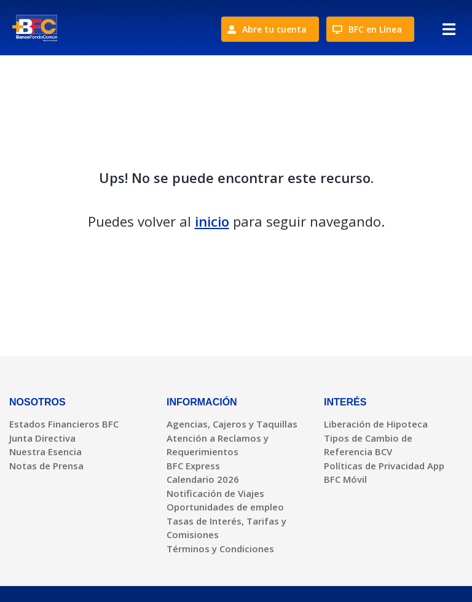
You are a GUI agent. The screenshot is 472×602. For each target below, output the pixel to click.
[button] (449, 32)
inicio (212, 221)
